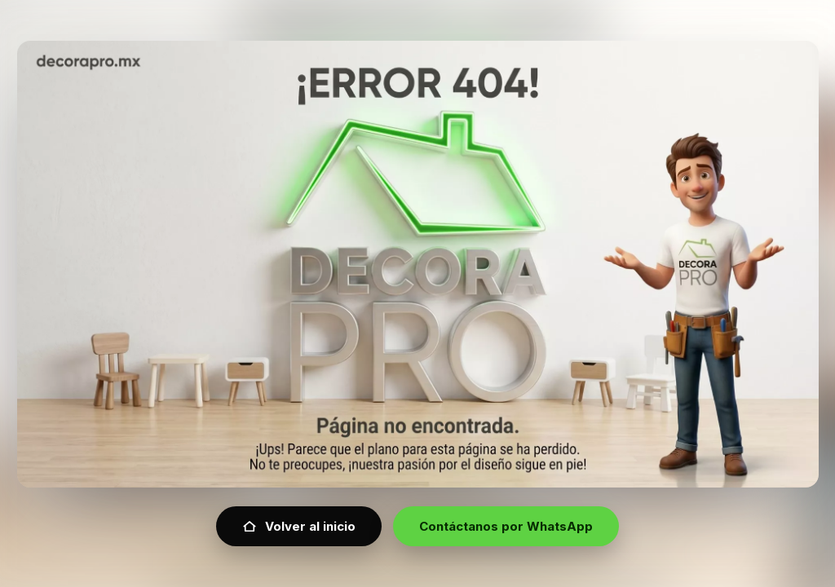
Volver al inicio (299, 526)
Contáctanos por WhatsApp (506, 526)
